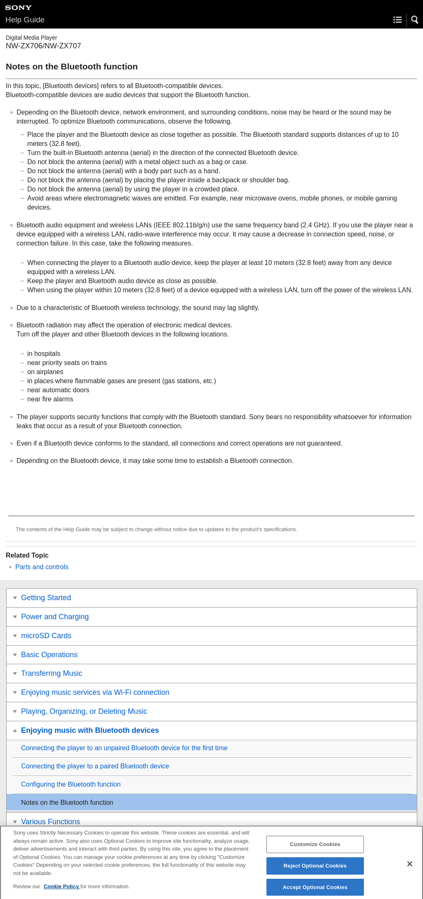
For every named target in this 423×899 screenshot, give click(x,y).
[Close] (410, 868)
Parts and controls (42, 566)
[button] (415, 20)
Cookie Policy (62, 891)
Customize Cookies (315, 849)
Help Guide (25, 19)
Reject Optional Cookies (315, 870)
